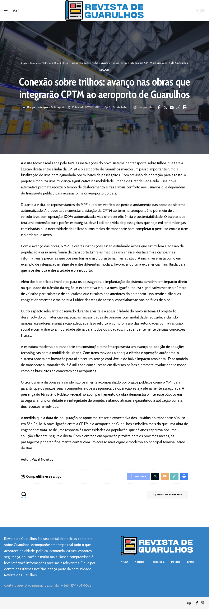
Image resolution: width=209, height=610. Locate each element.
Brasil (104, 70)
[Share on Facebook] (159, 107)
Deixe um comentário (164, 496)
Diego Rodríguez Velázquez (46, 107)
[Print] (185, 107)
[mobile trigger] (7, 11)
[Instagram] (202, 604)
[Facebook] (197, 604)
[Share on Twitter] (166, 107)
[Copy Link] (179, 107)
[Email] (172, 107)
